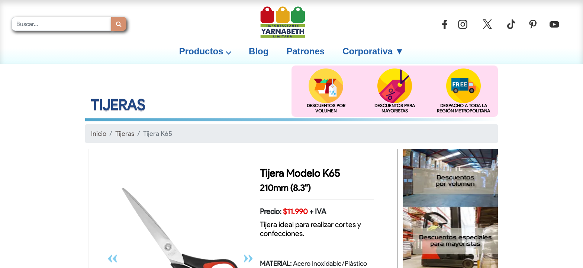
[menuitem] (258, 51)
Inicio (98, 133)
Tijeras (124, 133)
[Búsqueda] (118, 24)
